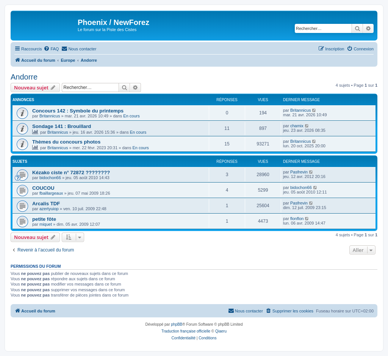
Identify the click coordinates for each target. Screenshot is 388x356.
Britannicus (49, 116)
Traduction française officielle (185, 331)
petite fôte (44, 219)
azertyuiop (49, 208)
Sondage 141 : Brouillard (61, 126)
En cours (131, 116)
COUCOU (43, 188)
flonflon (297, 218)
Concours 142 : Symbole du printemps (78, 111)
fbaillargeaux (51, 193)
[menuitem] (51, 48)
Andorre (24, 77)
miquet (45, 224)
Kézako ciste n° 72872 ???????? (71, 172)
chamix (297, 125)
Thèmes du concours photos (66, 142)
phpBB (176, 324)
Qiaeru (221, 331)
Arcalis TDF (46, 203)
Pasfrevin (299, 172)
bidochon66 (50, 177)
